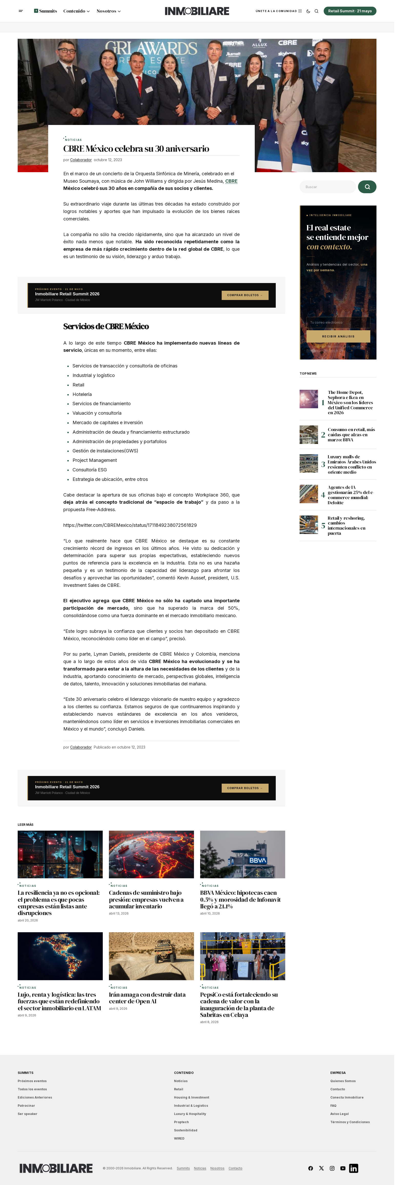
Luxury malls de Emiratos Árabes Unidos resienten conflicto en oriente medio (352, 464)
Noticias (73, 140)
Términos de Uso (333, 350)
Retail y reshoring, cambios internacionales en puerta (346, 526)
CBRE (231, 181)
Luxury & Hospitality (190, 1114)
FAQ (333, 1106)
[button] (21, 11)
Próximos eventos (32, 1081)
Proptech (181, 1122)
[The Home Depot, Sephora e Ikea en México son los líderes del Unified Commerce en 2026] (309, 399)
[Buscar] (367, 186)
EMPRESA (337, 1073)
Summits (25, 1073)
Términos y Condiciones (350, 1122)
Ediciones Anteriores (35, 1097)
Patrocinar (26, 1106)
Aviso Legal (339, 1114)
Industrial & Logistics (191, 1106)
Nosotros (217, 1168)
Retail (178, 1089)
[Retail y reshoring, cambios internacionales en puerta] (309, 525)
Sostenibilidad (185, 1130)
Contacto (337, 1089)
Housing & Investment (191, 1097)
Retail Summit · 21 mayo (350, 11)
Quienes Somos (343, 1081)
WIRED (179, 1138)
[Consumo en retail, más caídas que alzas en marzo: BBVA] (309, 434)
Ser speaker (27, 1114)
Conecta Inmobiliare (347, 1097)
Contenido (184, 1073)
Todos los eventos (32, 1089)
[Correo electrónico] (338, 322)
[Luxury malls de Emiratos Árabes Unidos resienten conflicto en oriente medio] (309, 463)
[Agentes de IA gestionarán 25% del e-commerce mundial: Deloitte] (309, 494)
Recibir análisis (338, 336)
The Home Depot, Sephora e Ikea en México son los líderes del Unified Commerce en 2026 (350, 402)
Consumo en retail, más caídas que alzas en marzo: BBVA (351, 434)
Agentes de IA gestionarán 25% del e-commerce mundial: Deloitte (351, 495)
